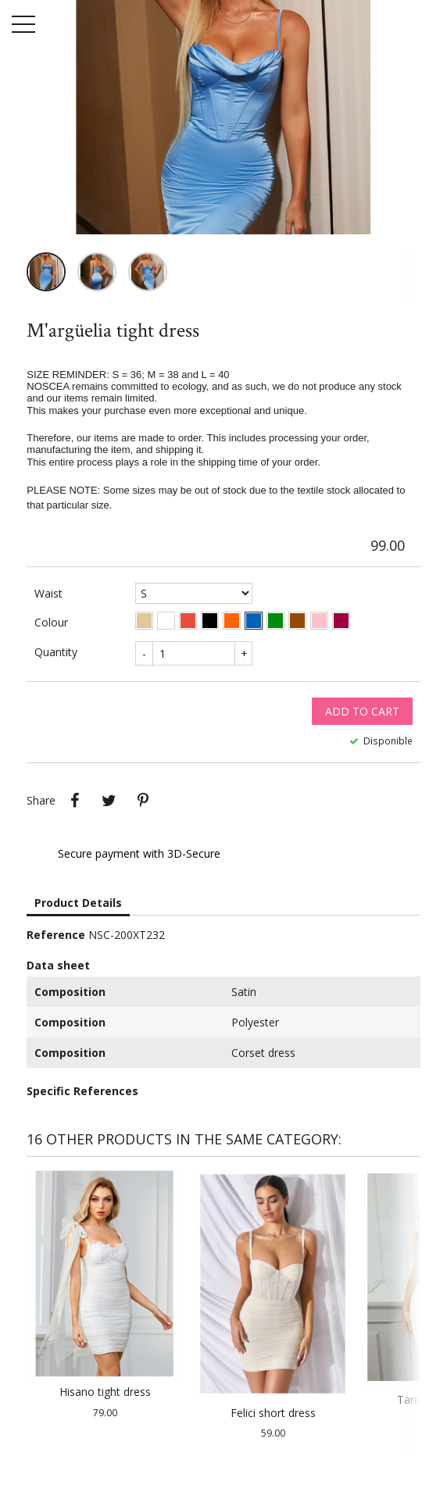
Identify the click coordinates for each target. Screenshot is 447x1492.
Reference (56, 934)
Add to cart (362, 711)
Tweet (108, 800)
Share (74, 800)
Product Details (78, 902)
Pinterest (143, 800)
